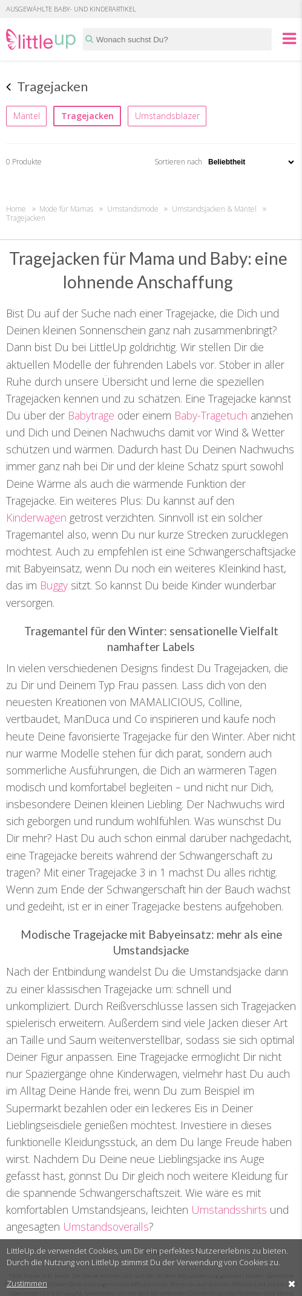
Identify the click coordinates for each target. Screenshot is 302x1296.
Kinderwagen (36, 517)
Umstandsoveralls (106, 1226)
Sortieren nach (225, 162)
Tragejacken (87, 116)
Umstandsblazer (167, 116)
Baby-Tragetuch (211, 415)
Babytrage (91, 415)
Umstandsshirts (229, 1209)
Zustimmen (27, 1283)
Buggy (54, 585)
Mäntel (26, 116)
